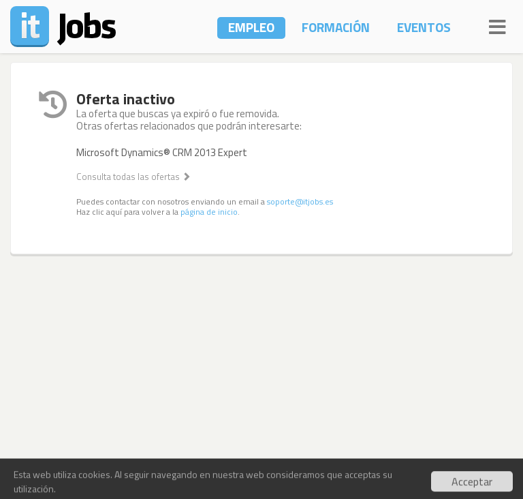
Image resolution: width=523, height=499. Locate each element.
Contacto (32, 468)
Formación (336, 27)
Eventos (424, 27)
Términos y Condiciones (261, 468)
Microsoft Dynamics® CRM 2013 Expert (161, 152)
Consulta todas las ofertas (133, 176)
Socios (126, 468)
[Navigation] (497, 25)
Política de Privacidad (377, 468)
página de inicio (209, 212)
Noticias (82, 468)
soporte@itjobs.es (300, 202)
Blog (161, 468)
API (188, 468)
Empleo (251, 27)
